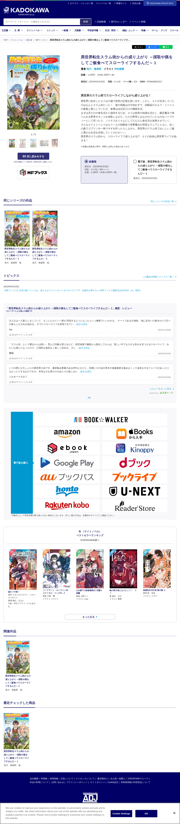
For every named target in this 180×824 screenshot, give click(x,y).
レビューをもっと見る (160, 388)
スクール (174, 30)
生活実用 (111, 30)
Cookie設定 (112, 776)
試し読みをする (33, 156)
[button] (61, 143)
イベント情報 (137, 21)
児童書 (79, 30)
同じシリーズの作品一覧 (162, 201)
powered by (161, 393)
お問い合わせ (57, 776)
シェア (154, 47)
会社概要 (34, 772)
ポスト (140, 47)
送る (167, 47)
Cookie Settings (121, 813)
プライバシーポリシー (77, 776)
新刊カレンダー (118, 21)
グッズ (164, 30)
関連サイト (121, 3)
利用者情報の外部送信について (135, 776)
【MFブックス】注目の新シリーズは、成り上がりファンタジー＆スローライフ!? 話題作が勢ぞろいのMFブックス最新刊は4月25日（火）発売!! (72, 290)
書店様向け (102, 772)
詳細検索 (100, 21)
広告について (67, 772)
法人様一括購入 (117, 772)
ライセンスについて (85, 772)
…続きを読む (81, 324)
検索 (85, 21)
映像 (145, 30)
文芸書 (6, 30)
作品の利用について (39, 776)
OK (146, 813)
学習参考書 (94, 30)
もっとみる (88, 610)
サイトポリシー (97, 776)
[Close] (174, 813)
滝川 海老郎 (93, 68)
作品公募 (136, 3)
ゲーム (155, 30)
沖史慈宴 (119, 68)
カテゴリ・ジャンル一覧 (81, 3)
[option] (18, 660)
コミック (52, 30)
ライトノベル (35, 30)
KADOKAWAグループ (138, 772)
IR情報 (44, 772)
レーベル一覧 (104, 3)
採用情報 (54, 772)
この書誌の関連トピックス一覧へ (158, 276)
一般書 (66, 30)
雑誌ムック (130, 30)
